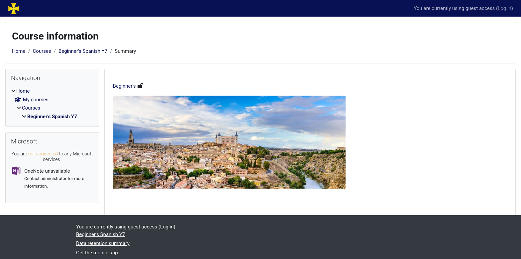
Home (18, 51)
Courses (42, 51)
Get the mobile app (97, 253)
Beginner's (124, 86)
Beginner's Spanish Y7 (82, 51)
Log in (504, 8)
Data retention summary (103, 243)
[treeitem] (52, 103)
